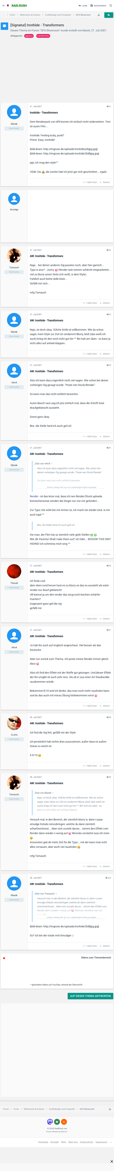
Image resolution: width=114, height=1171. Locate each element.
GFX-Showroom (50, 30)
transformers (43, 36)
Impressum (101, 1142)
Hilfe (63, 1142)
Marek (86, 30)
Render (34, 496)
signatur (29, 36)
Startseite (43, 1142)
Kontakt (54, 1142)
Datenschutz (86, 1142)
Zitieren (106, 182)
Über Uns (73, 1142)
